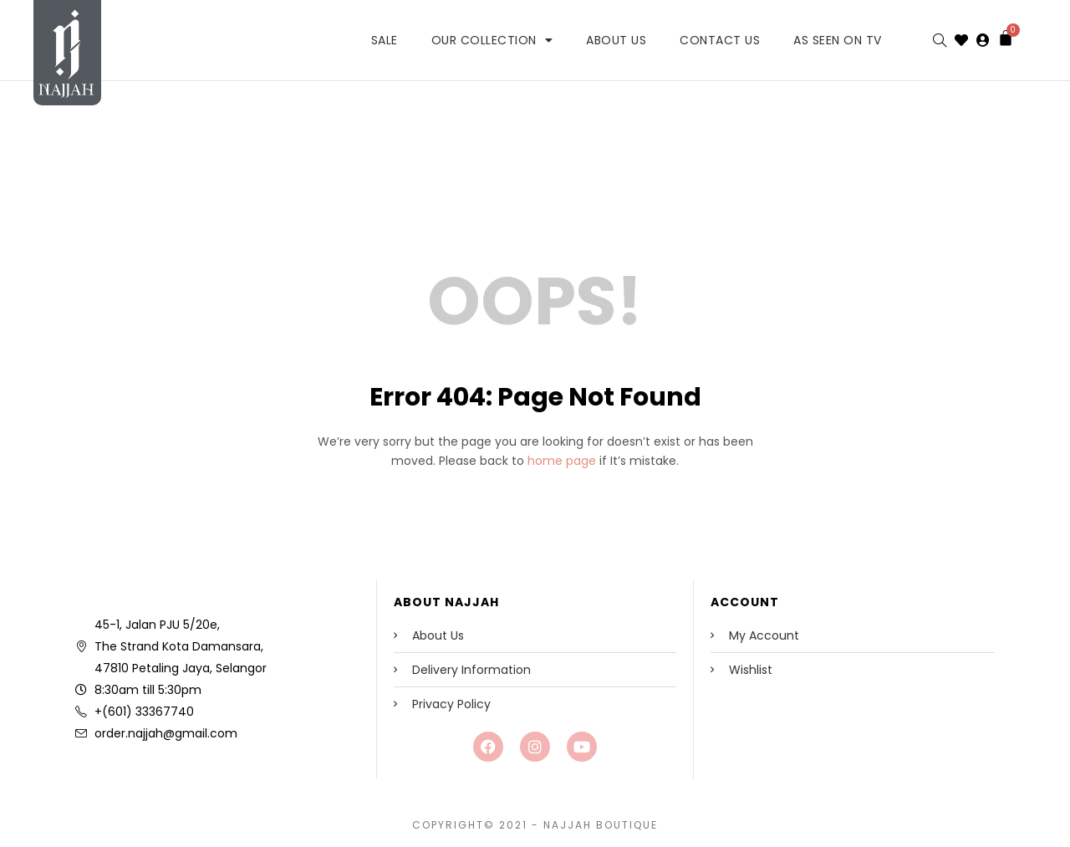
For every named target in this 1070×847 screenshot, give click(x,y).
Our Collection (492, 40)
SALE (384, 40)
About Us (616, 40)
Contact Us (720, 40)
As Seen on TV (837, 40)
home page (561, 460)
